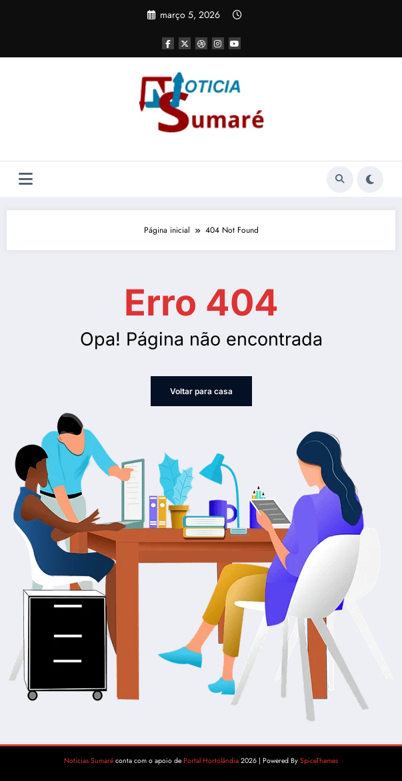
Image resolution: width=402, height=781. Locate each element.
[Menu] (26, 179)
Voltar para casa (201, 391)
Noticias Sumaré (88, 761)
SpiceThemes (319, 761)
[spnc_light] (370, 179)
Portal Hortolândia (211, 761)
